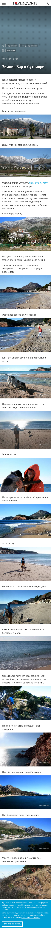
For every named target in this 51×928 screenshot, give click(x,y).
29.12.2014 (11, 50)
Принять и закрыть (12, 924)
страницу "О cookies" (30, 917)
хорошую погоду (38, 182)
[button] (4, 3)
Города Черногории (29, 46)
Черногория (12, 46)
